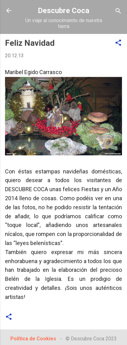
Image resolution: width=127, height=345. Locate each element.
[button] (118, 43)
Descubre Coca (63, 10)
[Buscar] (118, 11)
